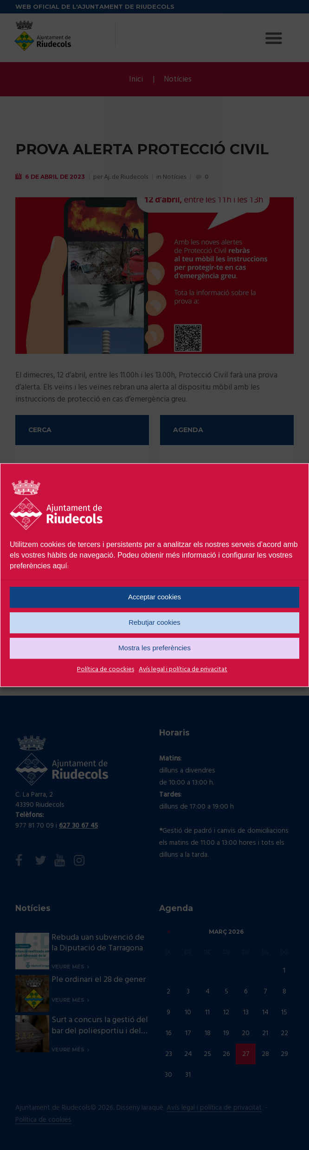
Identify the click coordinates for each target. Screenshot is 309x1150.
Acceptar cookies (154, 597)
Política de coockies (105, 669)
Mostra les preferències (154, 648)
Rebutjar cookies (154, 622)
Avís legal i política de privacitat (183, 669)
